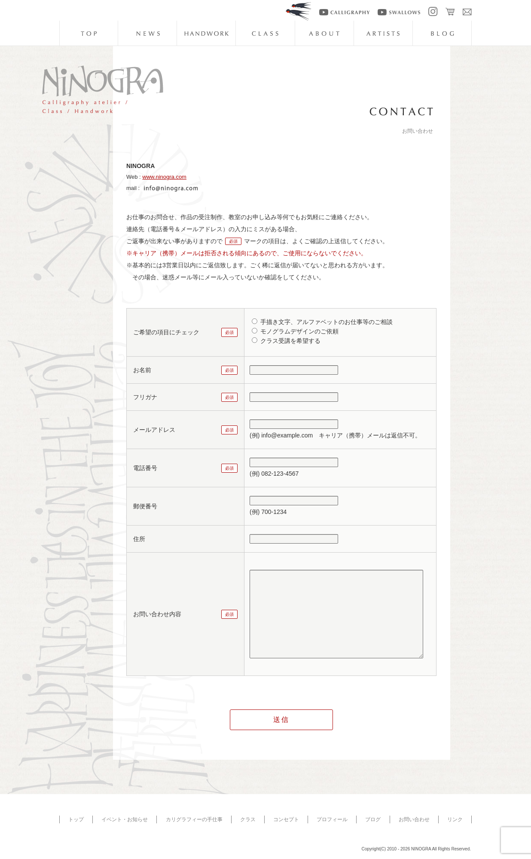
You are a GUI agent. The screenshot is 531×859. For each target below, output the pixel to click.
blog (442, 33)
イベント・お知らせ (124, 819)
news (147, 33)
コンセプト (286, 819)
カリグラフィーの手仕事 (194, 819)
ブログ (373, 819)
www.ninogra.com (164, 177)
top (88, 33)
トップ (76, 819)
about (324, 33)
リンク (455, 819)
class (265, 33)
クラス (248, 819)
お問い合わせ (414, 819)
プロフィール (332, 819)
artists (383, 33)
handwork (206, 33)
